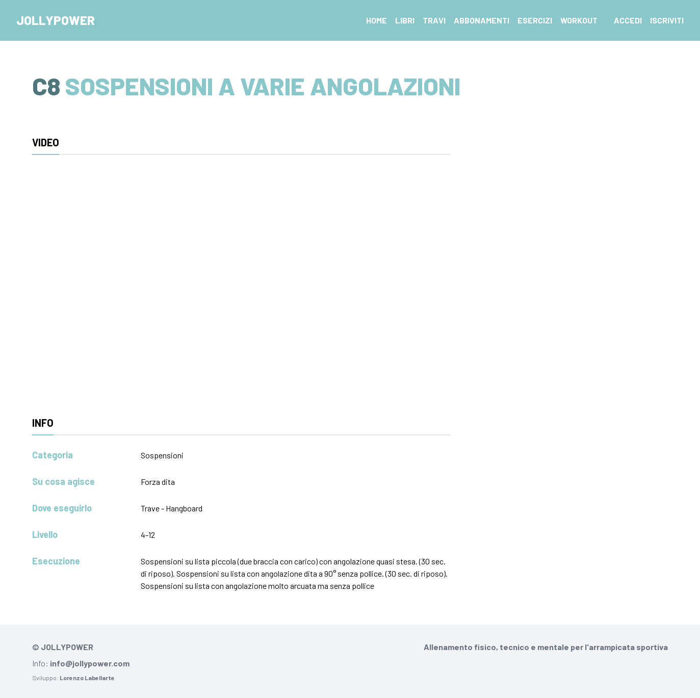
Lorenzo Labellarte (87, 677)
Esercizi (534, 20)
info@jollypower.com (89, 663)
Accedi (628, 20)
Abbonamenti (481, 20)
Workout (579, 20)
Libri (404, 20)
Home (376, 20)
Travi (434, 20)
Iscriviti (667, 20)
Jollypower (55, 20)
